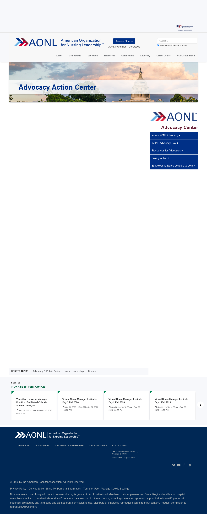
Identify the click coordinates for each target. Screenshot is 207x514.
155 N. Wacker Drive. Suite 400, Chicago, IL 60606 (125, 453)
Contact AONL (119, 445)
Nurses (92, 371)
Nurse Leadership (74, 371)
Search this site (165, 46)
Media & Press (42, 445)
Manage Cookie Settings (115, 488)
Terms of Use (91, 488)
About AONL (23, 445)
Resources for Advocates (167, 150)
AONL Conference (97, 445)
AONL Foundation (186, 55)
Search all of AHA (180, 46)
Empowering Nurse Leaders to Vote (173, 165)
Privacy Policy (18, 488)
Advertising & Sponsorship (68, 445)
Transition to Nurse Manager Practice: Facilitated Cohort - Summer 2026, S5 (31, 402)
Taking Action (160, 158)
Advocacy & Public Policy (46, 371)
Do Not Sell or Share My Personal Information (55, 488)
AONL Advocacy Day (165, 143)
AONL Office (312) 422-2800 (123, 458)
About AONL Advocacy (166, 135)
